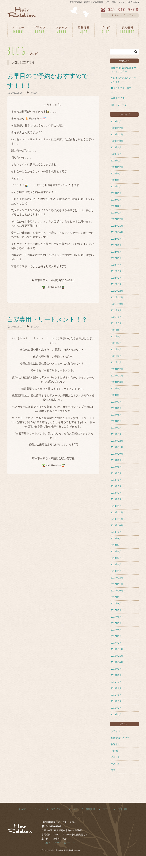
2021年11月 (117, 297)
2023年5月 (116, 193)
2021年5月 (116, 336)
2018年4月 (116, 558)
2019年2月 (116, 499)
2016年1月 (116, 714)
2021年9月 (116, 310)
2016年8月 (116, 675)
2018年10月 (117, 525)
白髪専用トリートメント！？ (47, 319)
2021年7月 (116, 323)
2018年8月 (116, 538)
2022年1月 (116, 284)
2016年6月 (116, 688)
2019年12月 (117, 441)
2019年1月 (116, 506)
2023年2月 (116, 206)
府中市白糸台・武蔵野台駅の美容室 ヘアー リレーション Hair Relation (104, 2)
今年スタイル (118, 98)
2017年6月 (116, 616)
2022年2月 (116, 278)
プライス (55, 809)
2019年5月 (116, 486)
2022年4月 (116, 265)
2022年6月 (116, 251)
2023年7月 (116, 186)
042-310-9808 (123, 9)
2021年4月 (116, 343)
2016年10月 (117, 662)
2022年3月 (116, 271)
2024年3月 (116, 147)
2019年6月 (116, 480)
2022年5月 (116, 258)
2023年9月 (116, 173)
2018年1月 (116, 571)
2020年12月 (117, 369)
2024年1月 (116, 160)
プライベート (118, 731)
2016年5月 (116, 695)
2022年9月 (116, 238)
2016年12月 (117, 649)
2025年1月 (116, 121)
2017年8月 (116, 603)
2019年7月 (116, 473)
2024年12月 (117, 128)
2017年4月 (116, 629)
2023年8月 (116, 180)
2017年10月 (117, 590)
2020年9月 (116, 388)
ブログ (106, 809)
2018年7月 (116, 545)
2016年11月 (117, 656)
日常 (113, 770)
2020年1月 (116, 434)
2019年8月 (116, 466)
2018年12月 (117, 512)
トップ (22, 809)
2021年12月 (117, 291)
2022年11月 (117, 226)
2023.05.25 (14, 92)
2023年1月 (116, 212)
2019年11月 (117, 447)
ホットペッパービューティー (120, 15)
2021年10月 (117, 304)
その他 (114, 750)
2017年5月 (116, 623)
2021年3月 (116, 349)
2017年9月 (116, 597)
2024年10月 (117, 141)
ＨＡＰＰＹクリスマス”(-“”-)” (121, 90)
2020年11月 (117, 375)
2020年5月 (116, 414)
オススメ (35, 92)
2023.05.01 (14, 326)
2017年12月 (117, 577)
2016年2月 (116, 708)
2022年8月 (116, 245)
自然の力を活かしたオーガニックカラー (123, 69)
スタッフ (73, 809)
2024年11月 (117, 134)
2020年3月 (116, 421)
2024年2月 (116, 154)
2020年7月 (116, 401)
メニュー (38, 809)
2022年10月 (117, 232)
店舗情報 (90, 809)
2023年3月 (116, 199)
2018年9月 (116, 532)
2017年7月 (116, 610)
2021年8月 (116, 317)
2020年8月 (116, 395)
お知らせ (115, 744)
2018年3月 (116, 564)
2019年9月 (116, 460)
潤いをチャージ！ (120, 104)
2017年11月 (117, 584)
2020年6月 (116, 408)
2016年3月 (116, 701)
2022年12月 (117, 219)
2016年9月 (116, 668)
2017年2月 (116, 643)
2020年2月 (116, 427)
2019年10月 (117, 453)
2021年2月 (116, 356)
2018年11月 (117, 519)
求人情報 (122, 809)
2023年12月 (117, 167)
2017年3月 (116, 636)
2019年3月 (116, 493)
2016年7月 (116, 682)
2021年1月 (116, 362)
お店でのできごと (120, 737)
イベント (115, 757)
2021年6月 (116, 330)
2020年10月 (117, 382)
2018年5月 (116, 551)
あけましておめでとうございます (123, 80)
